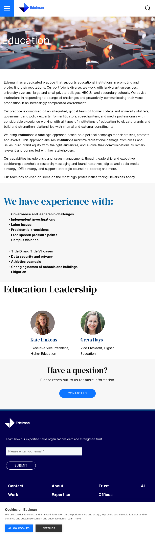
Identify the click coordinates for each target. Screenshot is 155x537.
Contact (15, 486)
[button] (7, 8)
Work (13, 494)
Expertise (61, 494)
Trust (103, 486)
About (57, 486)
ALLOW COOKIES (18, 528)
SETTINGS (49, 528)
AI (143, 486)
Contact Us (77, 393)
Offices (105, 494)
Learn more (74, 518)
